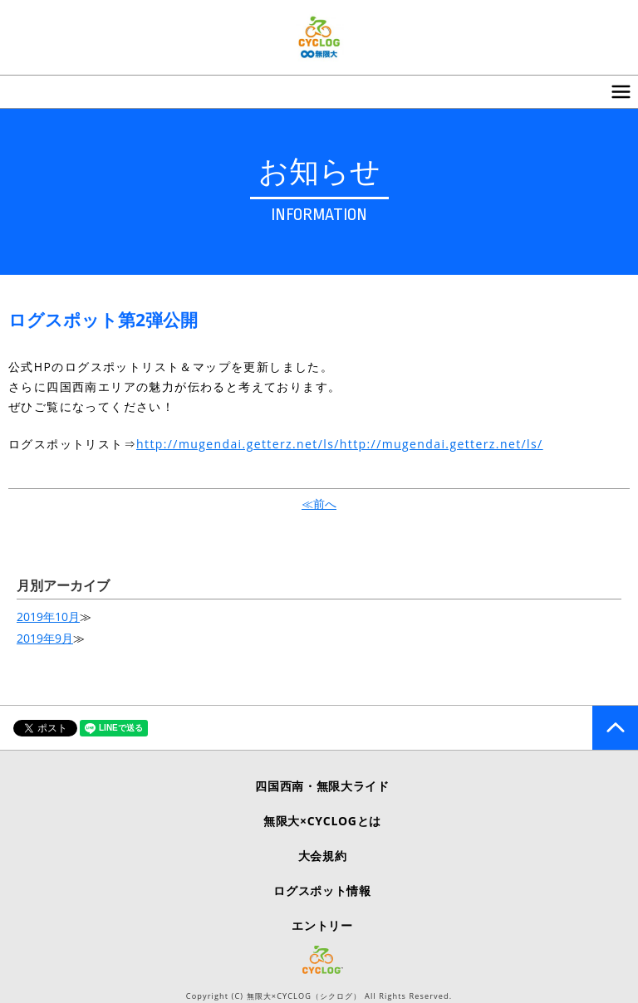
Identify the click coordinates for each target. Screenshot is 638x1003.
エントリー (322, 925)
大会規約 (322, 856)
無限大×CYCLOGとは (322, 821)
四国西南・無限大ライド (322, 786)
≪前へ (319, 503)
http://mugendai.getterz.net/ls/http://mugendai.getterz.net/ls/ (339, 444)
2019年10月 (48, 616)
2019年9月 (45, 638)
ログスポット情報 (322, 890)
